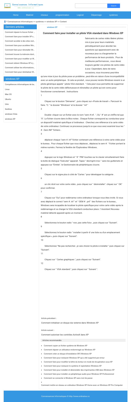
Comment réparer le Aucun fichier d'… (20, 32)
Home (16, 15)
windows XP (52, 22)
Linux (7, 89)
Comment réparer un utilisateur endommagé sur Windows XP (70, 350)
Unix (7, 104)
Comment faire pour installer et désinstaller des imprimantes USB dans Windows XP (79, 370)
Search (113, 6)
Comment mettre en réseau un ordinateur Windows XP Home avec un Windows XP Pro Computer (82, 385)
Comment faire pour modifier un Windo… (20, 59)
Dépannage (96, 15)
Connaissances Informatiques (20, 22)
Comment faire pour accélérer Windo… (20, 45)
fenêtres (8, 109)
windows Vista (11, 114)
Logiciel (80, 15)
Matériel (29, 15)
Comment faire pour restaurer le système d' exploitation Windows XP (73, 366)
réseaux (44, 15)
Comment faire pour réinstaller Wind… (20, 50)
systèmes (113, 15)
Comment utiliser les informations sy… (20, 67)
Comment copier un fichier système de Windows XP (66, 346)
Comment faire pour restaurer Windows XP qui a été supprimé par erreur (74, 358)
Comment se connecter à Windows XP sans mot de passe (68, 378)
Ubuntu (8, 99)
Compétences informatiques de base (20, 84)
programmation (62, 15)
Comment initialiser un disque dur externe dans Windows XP (70, 322)
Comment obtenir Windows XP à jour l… (20, 63)
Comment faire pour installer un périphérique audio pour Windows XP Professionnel (79, 374)
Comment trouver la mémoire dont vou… (20, 54)
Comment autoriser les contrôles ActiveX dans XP (65, 334)
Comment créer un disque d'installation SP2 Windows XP (68, 354)
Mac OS (8, 94)
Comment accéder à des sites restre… (20, 41)
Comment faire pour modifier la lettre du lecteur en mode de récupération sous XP (78, 362)
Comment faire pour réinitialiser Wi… (20, 72)
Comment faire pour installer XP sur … (20, 36)
